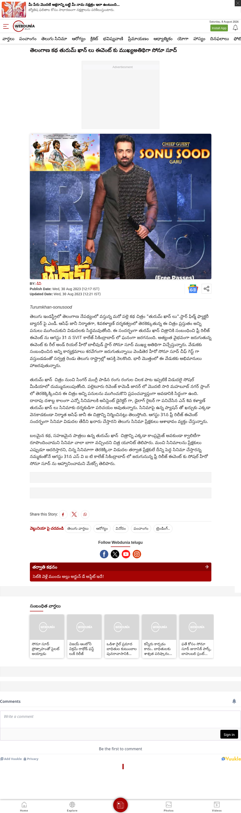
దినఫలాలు (219, 38)
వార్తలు (8, 38)
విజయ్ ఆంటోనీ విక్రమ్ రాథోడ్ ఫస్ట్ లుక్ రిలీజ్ (81, 648)
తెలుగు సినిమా (54, 38)
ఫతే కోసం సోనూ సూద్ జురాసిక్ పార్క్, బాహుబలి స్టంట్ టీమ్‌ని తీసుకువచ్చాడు (196, 648)
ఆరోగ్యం (79, 38)
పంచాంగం (27, 38)
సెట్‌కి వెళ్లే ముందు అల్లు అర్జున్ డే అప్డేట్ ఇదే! (68, 576)
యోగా (183, 38)
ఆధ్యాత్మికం (163, 38)
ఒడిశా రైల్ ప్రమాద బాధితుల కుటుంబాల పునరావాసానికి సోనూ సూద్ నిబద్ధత (122, 648)
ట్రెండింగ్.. (163, 528)
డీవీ (38, 283)
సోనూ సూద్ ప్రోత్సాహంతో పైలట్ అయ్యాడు (46, 648)
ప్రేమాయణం (138, 38)
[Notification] (235, 27)
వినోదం (121, 528)
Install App (219, 28)
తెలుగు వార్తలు (77, 528)
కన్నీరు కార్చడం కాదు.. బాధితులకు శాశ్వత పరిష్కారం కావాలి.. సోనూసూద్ (158, 648)
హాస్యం (199, 38)
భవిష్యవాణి (113, 38)
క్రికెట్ (94, 38)
